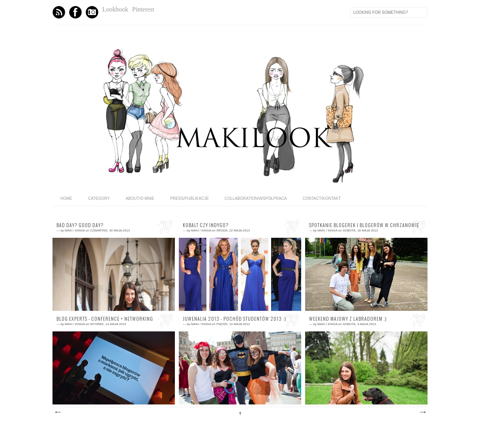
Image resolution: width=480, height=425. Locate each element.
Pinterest (143, 9)
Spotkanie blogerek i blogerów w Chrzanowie (364, 225)
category (99, 198)
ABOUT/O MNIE (140, 198)
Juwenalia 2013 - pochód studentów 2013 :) (234, 319)
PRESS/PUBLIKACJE (189, 198)
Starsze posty (422, 412)
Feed (58, 12)
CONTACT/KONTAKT (321, 198)
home (66, 198)
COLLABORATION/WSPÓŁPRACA (256, 198)
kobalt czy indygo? (206, 225)
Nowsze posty (57, 412)
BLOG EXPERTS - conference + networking (104, 319)
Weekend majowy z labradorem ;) (348, 319)
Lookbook (115, 9)
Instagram (92, 12)
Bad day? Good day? (79, 225)
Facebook (75, 12)
